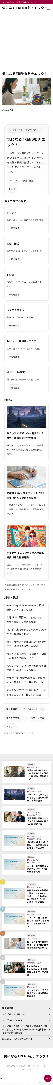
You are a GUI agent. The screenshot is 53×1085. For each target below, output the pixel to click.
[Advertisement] (26, 43)
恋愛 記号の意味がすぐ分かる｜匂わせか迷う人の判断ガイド (26, 656)
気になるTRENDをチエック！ (24, 8)
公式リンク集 (37, 718)
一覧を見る (14, 228)
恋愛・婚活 (28, 180)
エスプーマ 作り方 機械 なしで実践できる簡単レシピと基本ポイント (26, 680)
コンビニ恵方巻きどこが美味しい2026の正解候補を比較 (26, 631)
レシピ (12, 189)
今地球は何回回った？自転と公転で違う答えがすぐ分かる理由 (26, 619)
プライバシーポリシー (33, 709)
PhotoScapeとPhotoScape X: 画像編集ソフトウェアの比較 (25, 607)
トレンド (13, 180)
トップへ (10, 726)
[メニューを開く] (49, 7)
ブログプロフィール (16, 718)
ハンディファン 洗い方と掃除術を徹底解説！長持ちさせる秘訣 (26, 668)
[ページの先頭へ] (48, 1078)
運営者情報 (11, 709)
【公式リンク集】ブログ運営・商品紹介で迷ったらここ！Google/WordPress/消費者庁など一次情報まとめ (24, 1029)
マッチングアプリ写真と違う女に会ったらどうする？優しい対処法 (26, 692)
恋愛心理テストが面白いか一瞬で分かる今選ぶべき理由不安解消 (26, 644)
